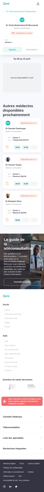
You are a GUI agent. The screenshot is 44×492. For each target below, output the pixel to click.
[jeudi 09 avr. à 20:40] (17, 183)
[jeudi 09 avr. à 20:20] (17, 147)
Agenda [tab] (12, 50)
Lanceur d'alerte (34, 463)
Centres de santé (11, 362)
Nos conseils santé (12, 350)
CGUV (21, 463)
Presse (7, 327)
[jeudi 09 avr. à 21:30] (26, 147)
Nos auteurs (9, 358)
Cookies (31, 472)
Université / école (11, 318)
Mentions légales (9, 463)
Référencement (9, 476)
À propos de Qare (11, 366)
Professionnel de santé (13, 314)
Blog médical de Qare (13, 354)
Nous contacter (10, 345)
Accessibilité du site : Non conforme (16, 480)
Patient (7, 310)
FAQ (6, 341)
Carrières (8, 371)
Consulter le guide (22, 282)
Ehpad (7, 322)
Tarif (19, 476)
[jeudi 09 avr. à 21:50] (26, 183)
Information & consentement (13, 472)
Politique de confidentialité (12, 468)
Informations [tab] (32, 50)
